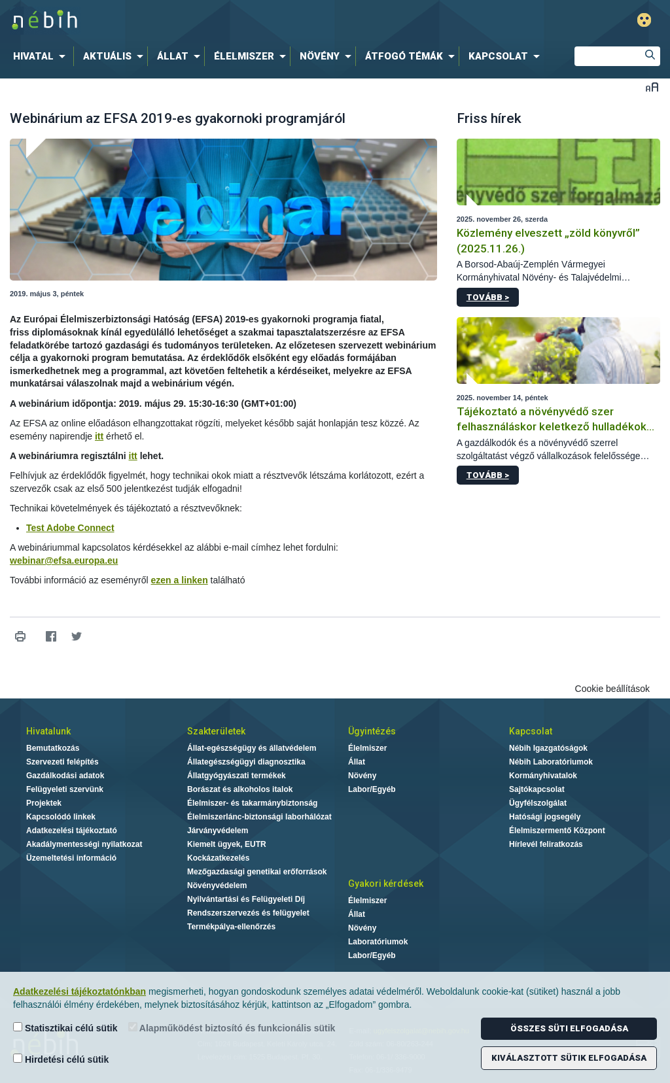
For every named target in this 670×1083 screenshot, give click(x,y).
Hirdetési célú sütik (61, 1059)
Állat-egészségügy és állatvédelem (251, 748)
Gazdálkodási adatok (65, 775)
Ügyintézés (372, 731)
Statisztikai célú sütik (65, 1027)
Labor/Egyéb (372, 789)
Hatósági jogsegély (544, 816)
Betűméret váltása (652, 86)
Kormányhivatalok (543, 775)
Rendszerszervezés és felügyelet (248, 913)
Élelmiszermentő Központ (557, 830)
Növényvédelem (217, 885)
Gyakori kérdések (385, 883)
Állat (356, 761)
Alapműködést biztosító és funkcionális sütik (232, 1027)
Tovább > (488, 297)
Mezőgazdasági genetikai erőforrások (256, 871)
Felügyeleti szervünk (64, 789)
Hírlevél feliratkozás (546, 844)
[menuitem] (42, 56)
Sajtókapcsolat (537, 789)
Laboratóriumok (378, 941)
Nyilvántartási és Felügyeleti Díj (246, 899)
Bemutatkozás (52, 748)
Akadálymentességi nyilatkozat (84, 844)
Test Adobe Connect (70, 528)
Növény (362, 775)
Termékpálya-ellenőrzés (231, 926)
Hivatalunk (48, 731)
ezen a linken (179, 580)
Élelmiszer (367, 748)
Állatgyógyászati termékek (236, 775)
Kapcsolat (530, 731)
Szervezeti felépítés (62, 761)
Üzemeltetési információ (71, 858)
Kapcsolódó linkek (61, 816)
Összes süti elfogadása (569, 1028)
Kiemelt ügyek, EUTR (226, 844)
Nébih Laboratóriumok (551, 761)
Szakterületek (216, 731)
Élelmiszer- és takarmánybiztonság (252, 803)
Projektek (44, 803)
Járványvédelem (217, 830)
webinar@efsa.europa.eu (64, 560)
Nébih (199, 21)
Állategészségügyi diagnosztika (246, 761)
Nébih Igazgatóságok (548, 748)
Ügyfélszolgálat (538, 803)
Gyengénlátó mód (644, 20)
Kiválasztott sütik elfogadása (568, 1058)
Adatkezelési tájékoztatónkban (79, 991)
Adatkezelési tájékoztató (71, 830)
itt (99, 436)
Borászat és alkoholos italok (239, 789)
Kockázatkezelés (218, 858)
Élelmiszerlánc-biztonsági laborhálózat (259, 816)
